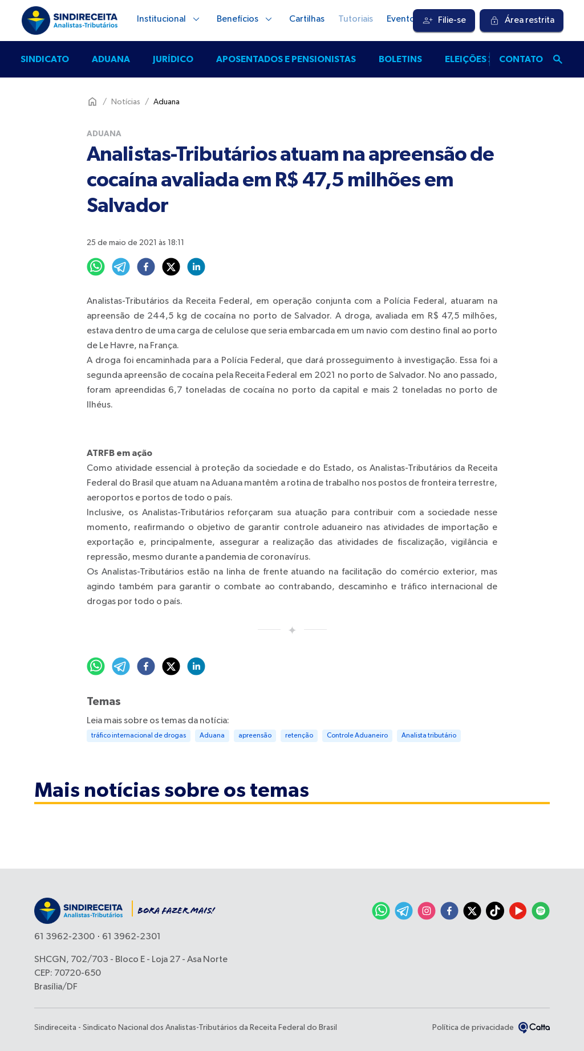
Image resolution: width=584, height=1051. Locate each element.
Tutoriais (355, 19)
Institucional (170, 19)
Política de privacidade (473, 1028)
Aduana (111, 59)
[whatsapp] (96, 267)
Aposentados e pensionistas (286, 59)
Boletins (400, 59)
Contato (521, 59)
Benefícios (246, 19)
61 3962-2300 (64, 937)
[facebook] (146, 267)
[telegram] (121, 267)
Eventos (403, 19)
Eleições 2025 (478, 59)
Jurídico (173, 59)
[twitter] (171, 267)
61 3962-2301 (131, 937)
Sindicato (45, 59)
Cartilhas (307, 19)
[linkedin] (196, 267)
